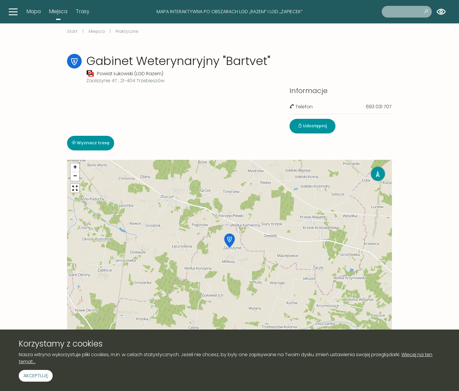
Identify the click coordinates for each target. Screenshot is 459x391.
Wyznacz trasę (90, 143)
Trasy (82, 11)
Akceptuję (35, 375)
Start (72, 31)
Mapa (33, 11)
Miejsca (58, 11)
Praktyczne (127, 31)
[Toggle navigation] (13, 11)
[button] (229, 241)
